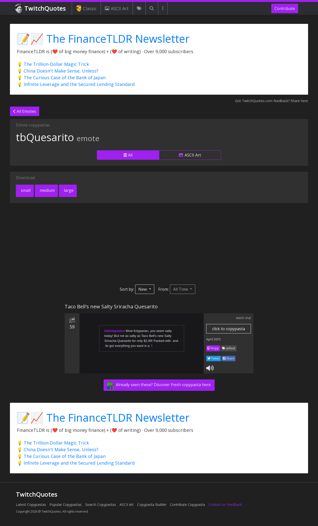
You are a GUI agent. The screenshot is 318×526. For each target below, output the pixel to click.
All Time (181, 289)
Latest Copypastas (31, 504)
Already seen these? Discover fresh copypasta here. (159, 385)
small (25, 190)
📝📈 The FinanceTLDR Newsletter (103, 38)
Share (228, 358)
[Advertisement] (159, 244)
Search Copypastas (100, 504)
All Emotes (24, 111)
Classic (86, 8)
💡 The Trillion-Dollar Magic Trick (53, 64)
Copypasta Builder (151, 504)
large (68, 190)
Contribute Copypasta (187, 504)
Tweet (213, 358)
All (127, 155)
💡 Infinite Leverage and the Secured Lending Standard (76, 84)
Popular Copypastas (65, 504)
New (143, 289)
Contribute (285, 8)
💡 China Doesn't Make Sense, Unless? (57, 71)
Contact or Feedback (225, 504)
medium (47, 190)
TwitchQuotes (41, 8)
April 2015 (213, 339)
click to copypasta (228, 328)
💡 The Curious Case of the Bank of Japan (61, 78)
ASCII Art (117, 8)
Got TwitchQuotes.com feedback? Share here (271, 100)
